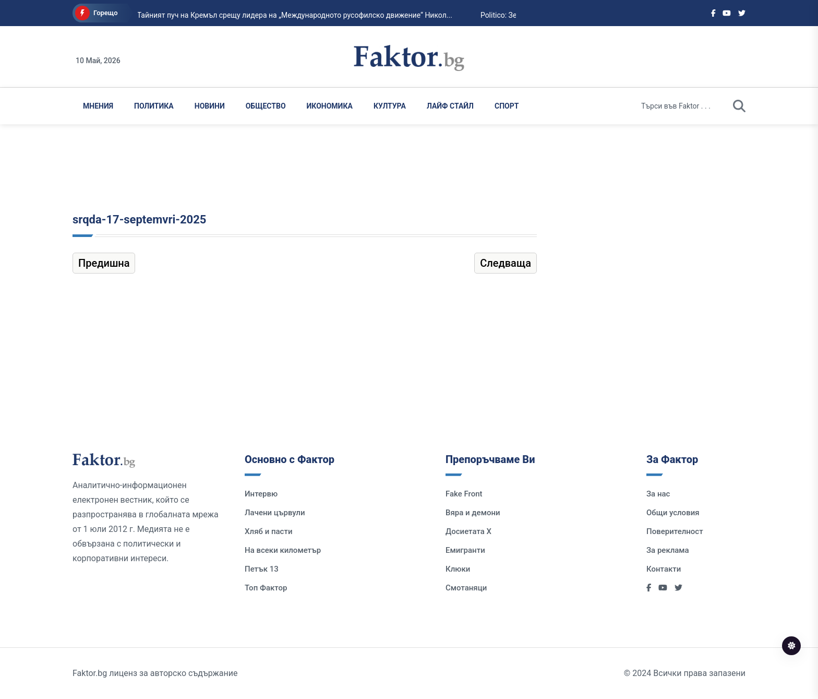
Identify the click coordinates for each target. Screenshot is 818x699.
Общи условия (673, 512)
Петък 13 (262, 569)
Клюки (458, 569)
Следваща (505, 263)
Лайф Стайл (450, 106)
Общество (266, 106)
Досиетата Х (468, 531)
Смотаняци (466, 588)
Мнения (98, 106)
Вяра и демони (473, 512)
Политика (154, 106)
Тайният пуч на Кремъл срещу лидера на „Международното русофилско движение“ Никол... (278, 15)
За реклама (667, 550)
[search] (739, 106)
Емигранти (465, 550)
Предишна (103, 263)
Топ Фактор (266, 588)
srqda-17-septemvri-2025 (139, 219)
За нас (658, 494)
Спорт (507, 106)
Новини (210, 106)
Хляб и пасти (268, 531)
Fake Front (464, 494)
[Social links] (713, 13)
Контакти (663, 569)
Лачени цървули (275, 512)
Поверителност (674, 531)
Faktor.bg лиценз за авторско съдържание (155, 673)
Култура (390, 106)
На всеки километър (283, 550)
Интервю (261, 494)
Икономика (330, 106)
